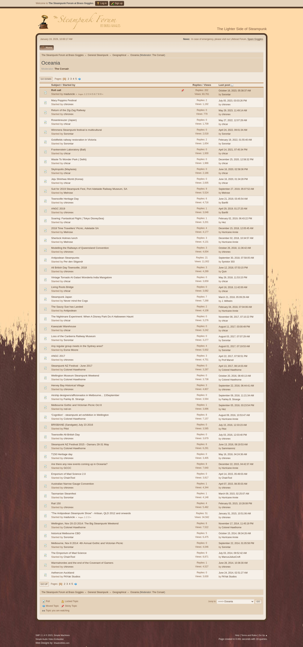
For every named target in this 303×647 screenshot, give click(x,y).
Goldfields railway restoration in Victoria (73, 139)
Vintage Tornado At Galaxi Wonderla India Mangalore (81, 277)
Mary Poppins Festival (64, 100)
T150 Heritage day (61, 454)
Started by (69, 85)
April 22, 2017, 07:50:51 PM (233, 356)
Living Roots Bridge (62, 287)
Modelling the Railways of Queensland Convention (80, 247)
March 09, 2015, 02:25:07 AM (234, 493)
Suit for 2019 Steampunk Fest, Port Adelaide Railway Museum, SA (89, 188)
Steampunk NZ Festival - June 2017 (71, 365)
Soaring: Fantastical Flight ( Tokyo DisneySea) (77, 218)
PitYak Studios (72, 576)
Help (237, 635)
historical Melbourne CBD (65, 533)
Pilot (66, 428)
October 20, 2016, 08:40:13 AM (235, 376)
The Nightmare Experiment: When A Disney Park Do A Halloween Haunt (92, 316)
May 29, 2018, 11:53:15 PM (233, 277)
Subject (55, 85)
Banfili (225, 202)
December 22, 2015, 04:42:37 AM (236, 464)
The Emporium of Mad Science (69, 553)
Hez (224, 222)
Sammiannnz (228, 448)
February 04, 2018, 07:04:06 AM (235, 307)
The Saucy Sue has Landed (67, 306)
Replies (197, 85)
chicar (67, 123)
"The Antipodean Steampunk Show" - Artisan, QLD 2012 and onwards (91, 513)
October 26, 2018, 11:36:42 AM (235, 248)
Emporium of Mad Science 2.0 (68, 473)
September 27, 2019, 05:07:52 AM (236, 189)
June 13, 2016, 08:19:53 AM (233, 444)
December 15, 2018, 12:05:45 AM (236, 228)
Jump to (211, 601)
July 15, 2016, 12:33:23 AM (233, 425)
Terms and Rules (249, 635)
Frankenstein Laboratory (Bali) (68, 149)
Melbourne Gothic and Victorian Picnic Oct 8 (76, 405)
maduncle (69, 94)
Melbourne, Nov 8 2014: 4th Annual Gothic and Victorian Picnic (87, 543)
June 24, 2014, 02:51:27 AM (233, 572)
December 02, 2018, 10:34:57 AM (236, 238)
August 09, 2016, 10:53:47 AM (234, 415)
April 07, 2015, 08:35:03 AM (233, 484)
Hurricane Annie (230, 232)
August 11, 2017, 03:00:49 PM (234, 326)
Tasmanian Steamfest (63, 493)
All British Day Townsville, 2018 (69, 267)
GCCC (67, 467)
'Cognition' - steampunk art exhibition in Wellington (80, 414)
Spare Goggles (255, 39)
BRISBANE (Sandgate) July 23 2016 (72, 424)
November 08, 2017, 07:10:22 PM (236, 316)
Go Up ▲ (263, 635)
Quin (224, 271)
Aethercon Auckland (62, 572)
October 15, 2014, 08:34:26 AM (235, 533)
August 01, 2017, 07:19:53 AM (234, 346)
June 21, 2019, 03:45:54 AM (233, 198)
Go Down (46, 79)
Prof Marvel (227, 360)
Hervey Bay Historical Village (67, 385)
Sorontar (226, 94)
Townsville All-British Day (65, 434)
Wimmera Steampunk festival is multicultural (76, 129)
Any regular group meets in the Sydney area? (77, 346)
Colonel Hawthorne (74, 369)
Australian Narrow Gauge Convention (72, 483)
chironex (68, 104)
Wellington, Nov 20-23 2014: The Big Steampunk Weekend (84, 523)
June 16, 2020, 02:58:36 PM (233, 169)
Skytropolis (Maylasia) (63, 169)
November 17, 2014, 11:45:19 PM (236, 523)
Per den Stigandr (73, 261)
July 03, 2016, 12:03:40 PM (233, 435)
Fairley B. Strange (74, 399)
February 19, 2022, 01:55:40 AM (235, 139)
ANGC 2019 (58, 208)
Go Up (44, 584)
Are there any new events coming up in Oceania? (79, 464)
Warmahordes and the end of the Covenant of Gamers (82, 562)
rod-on (67, 408)
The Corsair (158, 55)
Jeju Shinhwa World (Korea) (67, 179)
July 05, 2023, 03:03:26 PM (233, 100)
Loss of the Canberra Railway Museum (73, 336)
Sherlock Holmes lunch (64, 238)
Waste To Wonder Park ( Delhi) (69, 159)
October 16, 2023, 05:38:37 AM (235, 90)
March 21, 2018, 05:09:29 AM (234, 297)
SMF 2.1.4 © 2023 (44, 635)
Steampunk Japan (61, 296)
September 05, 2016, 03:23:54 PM (236, 405)
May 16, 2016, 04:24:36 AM (233, 454)
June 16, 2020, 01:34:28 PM (233, 179)
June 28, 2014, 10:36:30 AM (233, 563)
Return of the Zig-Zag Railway (68, 110)
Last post (226, 85)
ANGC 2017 (58, 355)
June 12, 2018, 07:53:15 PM (233, 267)
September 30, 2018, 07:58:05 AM (236, 257)
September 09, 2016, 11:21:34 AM (236, 395)
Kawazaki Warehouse (63, 326)
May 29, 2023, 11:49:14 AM (233, 110)
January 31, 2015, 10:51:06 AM (235, 513)
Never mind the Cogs (76, 300)
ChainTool (69, 477)
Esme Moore (71, 349)
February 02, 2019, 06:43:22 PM (235, 218)
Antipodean (70, 310)
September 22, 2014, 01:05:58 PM (236, 543)
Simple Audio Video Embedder (50, 639)
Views (207, 85)
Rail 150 (56, 503)
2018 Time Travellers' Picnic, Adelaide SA (75, 228)
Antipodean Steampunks (65, 257)
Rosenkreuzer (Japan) (64, 120)
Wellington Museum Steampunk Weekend (75, 375)
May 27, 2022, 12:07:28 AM (233, 120)
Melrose (68, 192)
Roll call (56, 90)
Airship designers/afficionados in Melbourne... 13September (85, 395)
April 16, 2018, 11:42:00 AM (233, 287)
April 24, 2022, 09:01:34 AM (233, 130)
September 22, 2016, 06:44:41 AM (236, 385)
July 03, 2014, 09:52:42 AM (233, 553)
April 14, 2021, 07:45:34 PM (233, 149)
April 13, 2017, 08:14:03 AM (233, 366)
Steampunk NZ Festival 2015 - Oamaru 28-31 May (80, 444)
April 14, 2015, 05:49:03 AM (233, 474)
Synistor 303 (228, 261)
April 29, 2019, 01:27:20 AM (233, 208)
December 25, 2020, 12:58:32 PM (236, 159)
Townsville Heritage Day (65, 198)
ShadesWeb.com (62, 643)
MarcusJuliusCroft (231, 557)
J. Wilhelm (227, 301)
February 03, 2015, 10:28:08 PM (235, 503)
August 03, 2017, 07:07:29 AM (234, 336)
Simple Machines (62, 635)
